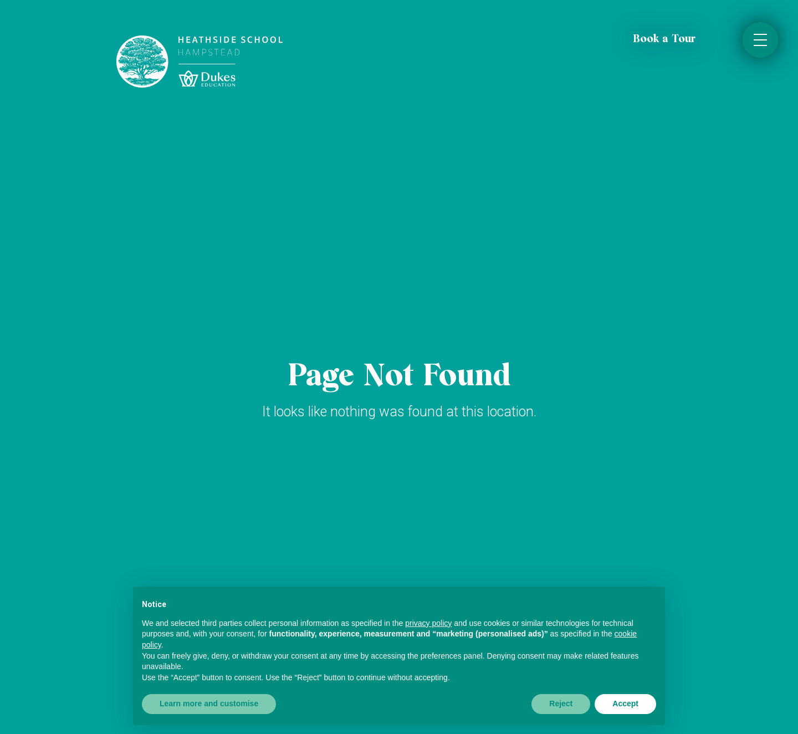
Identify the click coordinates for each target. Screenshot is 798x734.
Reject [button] (560, 703)
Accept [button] (625, 703)
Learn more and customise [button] (209, 703)
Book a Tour (664, 39)
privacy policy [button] (428, 623)
